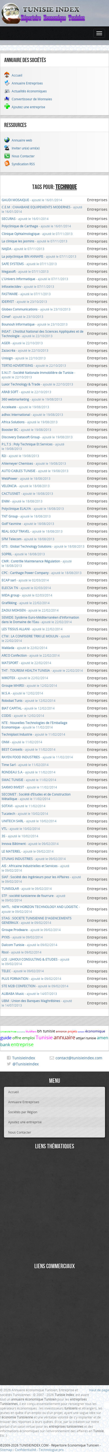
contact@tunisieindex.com (78, 1057)
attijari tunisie (86, 1038)
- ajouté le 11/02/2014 (34, 725)
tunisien (81, 1032)
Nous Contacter (19, 1132)
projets (72, 1031)
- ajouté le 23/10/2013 (24, 301)
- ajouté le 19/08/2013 (32, 399)
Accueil (13, 1092)
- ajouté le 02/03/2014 (25, 580)
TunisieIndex (23, 1057)
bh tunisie (46, 1030)
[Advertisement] (54, 1206)
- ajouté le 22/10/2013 (42, 333)
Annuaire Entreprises (23, 1102)
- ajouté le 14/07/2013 (29, 994)
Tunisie (44, 1037)
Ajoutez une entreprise (25, 1122)
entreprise (22, 1044)
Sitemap (6, 1450)
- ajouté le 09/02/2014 (30, 844)
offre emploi (23, 1037)
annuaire (64, 1037)
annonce (61, 1031)
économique (95, 1031)
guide (6, 1038)
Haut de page (99, 1390)
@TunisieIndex (25, 1063)
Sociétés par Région (22, 1112)
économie (21, 1032)
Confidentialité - (27, 1450)
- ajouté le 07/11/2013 (37, 234)
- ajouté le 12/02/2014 (29, 685)
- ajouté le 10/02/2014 (25, 813)
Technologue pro (51, 1450)
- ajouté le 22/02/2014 (26, 603)
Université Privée (8, 1031)
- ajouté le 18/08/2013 (26, 478)
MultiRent (31, 1031)
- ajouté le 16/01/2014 (32, 200)
